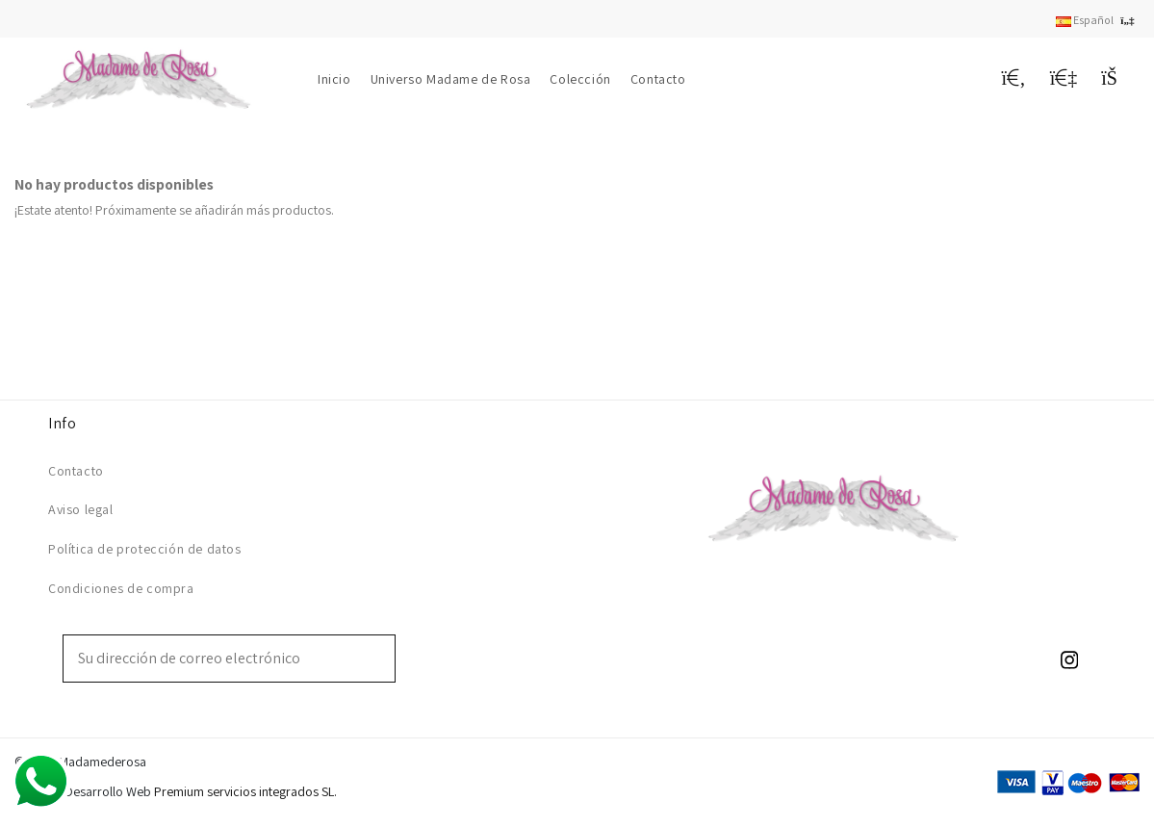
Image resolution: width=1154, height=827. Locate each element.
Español (1098, 20)
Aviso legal (81, 509)
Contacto (76, 470)
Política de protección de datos (145, 548)
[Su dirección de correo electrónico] (216, 658)
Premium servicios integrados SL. (245, 791)
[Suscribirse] (381, 658)
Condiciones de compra (121, 588)
